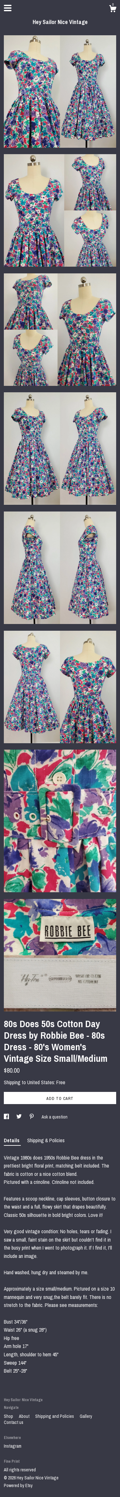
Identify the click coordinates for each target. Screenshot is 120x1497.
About (24, 1416)
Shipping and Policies (55, 1416)
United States (40, 1082)
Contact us (13, 1422)
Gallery (86, 1416)
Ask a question (55, 1117)
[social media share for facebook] (7, 1117)
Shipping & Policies (46, 1140)
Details (12, 1140)
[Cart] (112, 9)
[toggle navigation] (8, 8)
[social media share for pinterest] (32, 1117)
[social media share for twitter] (19, 1117)
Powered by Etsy (18, 1485)
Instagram (12, 1446)
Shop (9, 1416)
